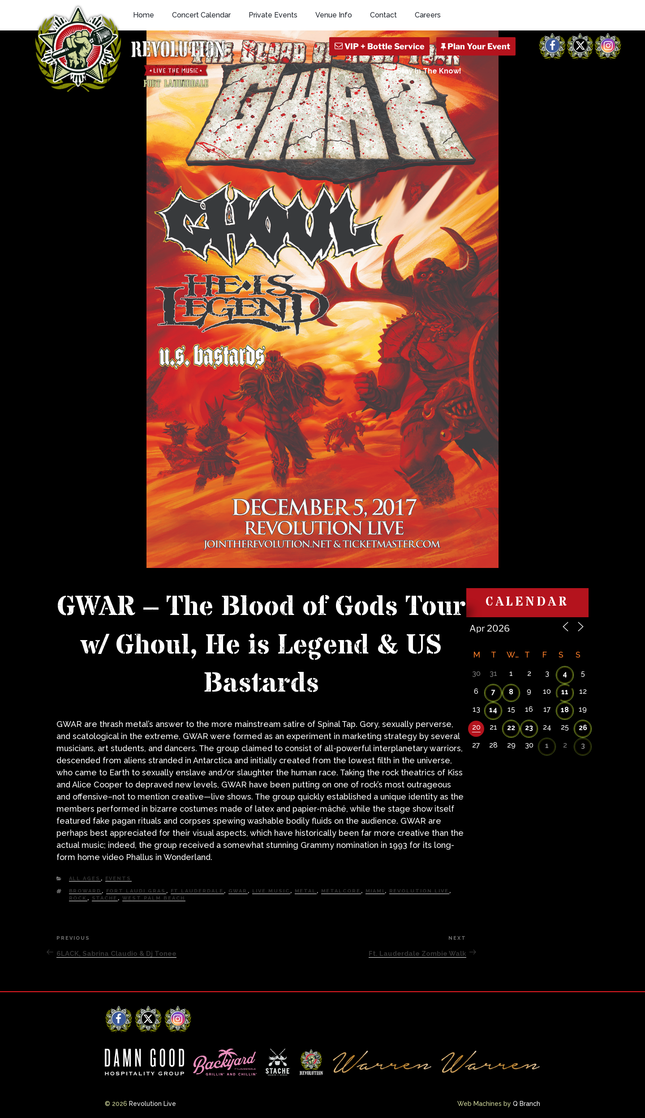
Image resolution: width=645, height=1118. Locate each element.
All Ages (85, 879)
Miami (375, 891)
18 (565, 709)
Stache (105, 898)
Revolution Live (419, 891)
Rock (78, 898)
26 (583, 727)
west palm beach (153, 898)
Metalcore (341, 891)
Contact (383, 15)
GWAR (238, 891)
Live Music (271, 891)
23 (529, 727)
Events (118, 879)
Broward (85, 891)
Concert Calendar (201, 15)
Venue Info (333, 15)
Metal (306, 891)
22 (511, 727)
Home (143, 15)
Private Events (273, 15)
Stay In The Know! (429, 71)
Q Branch (526, 1103)
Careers (428, 15)
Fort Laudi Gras (136, 891)
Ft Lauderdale (197, 891)
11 (564, 692)
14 (493, 709)
